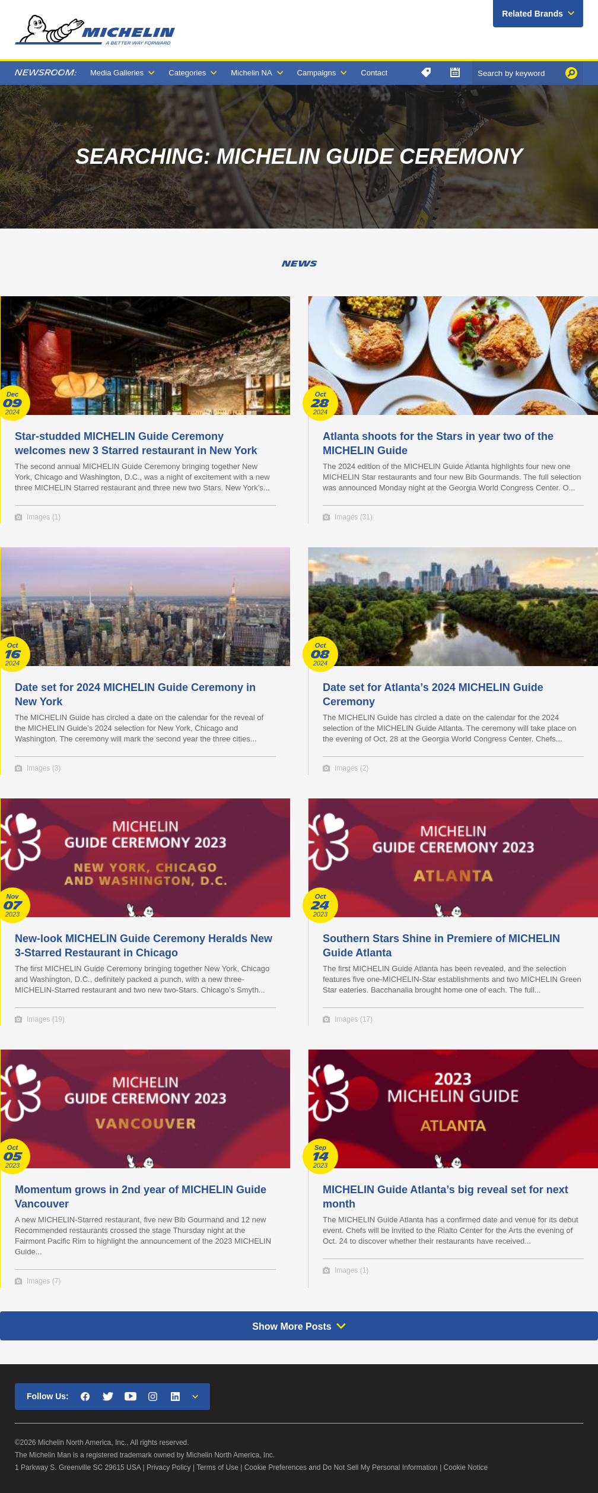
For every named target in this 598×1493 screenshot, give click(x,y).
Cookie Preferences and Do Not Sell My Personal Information (341, 1467)
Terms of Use (217, 1467)
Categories (187, 72)
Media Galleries (117, 72)
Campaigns (316, 72)
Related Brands (532, 13)
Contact (374, 72)
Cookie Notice (466, 1467)
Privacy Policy (169, 1467)
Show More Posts (291, 1326)
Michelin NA (251, 72)
